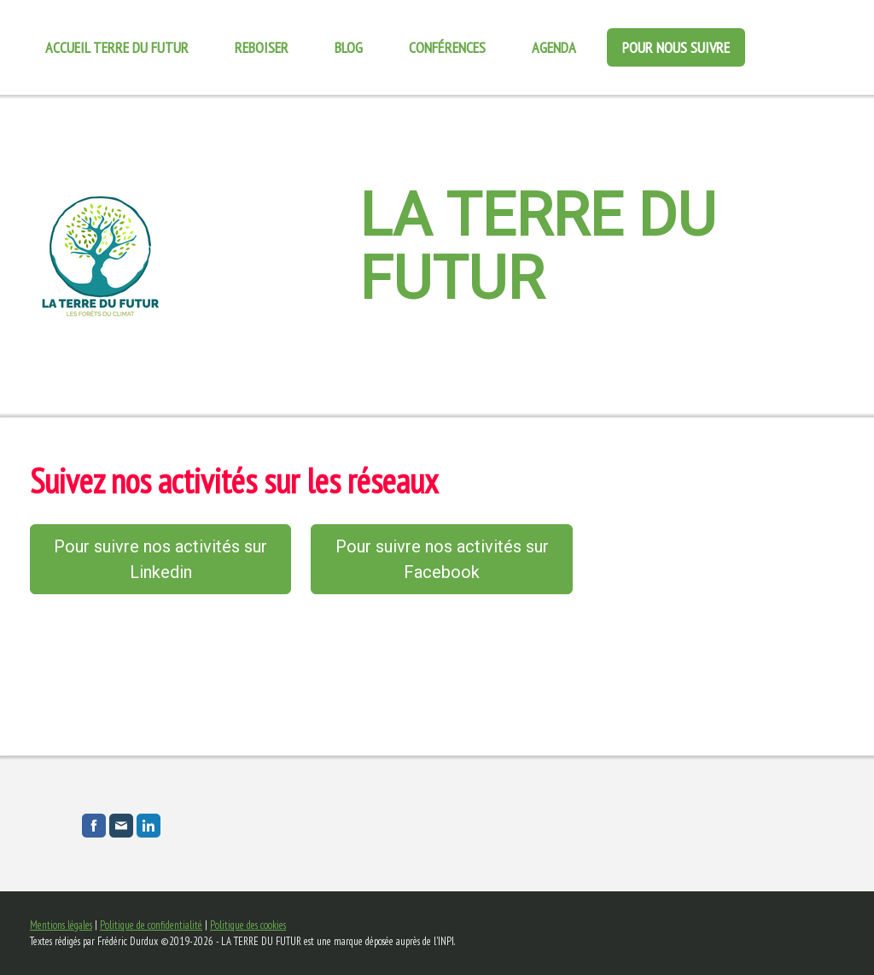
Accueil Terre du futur (117, 47)
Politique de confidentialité (151, 925)
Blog (349, 47)
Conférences (447, 47)
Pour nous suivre (676, 47)
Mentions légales (61, 925)
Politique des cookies (248, 925)
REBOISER (261, 47)
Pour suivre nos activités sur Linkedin (160, 559)
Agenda (554, 47)
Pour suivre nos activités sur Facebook (442, 559)
